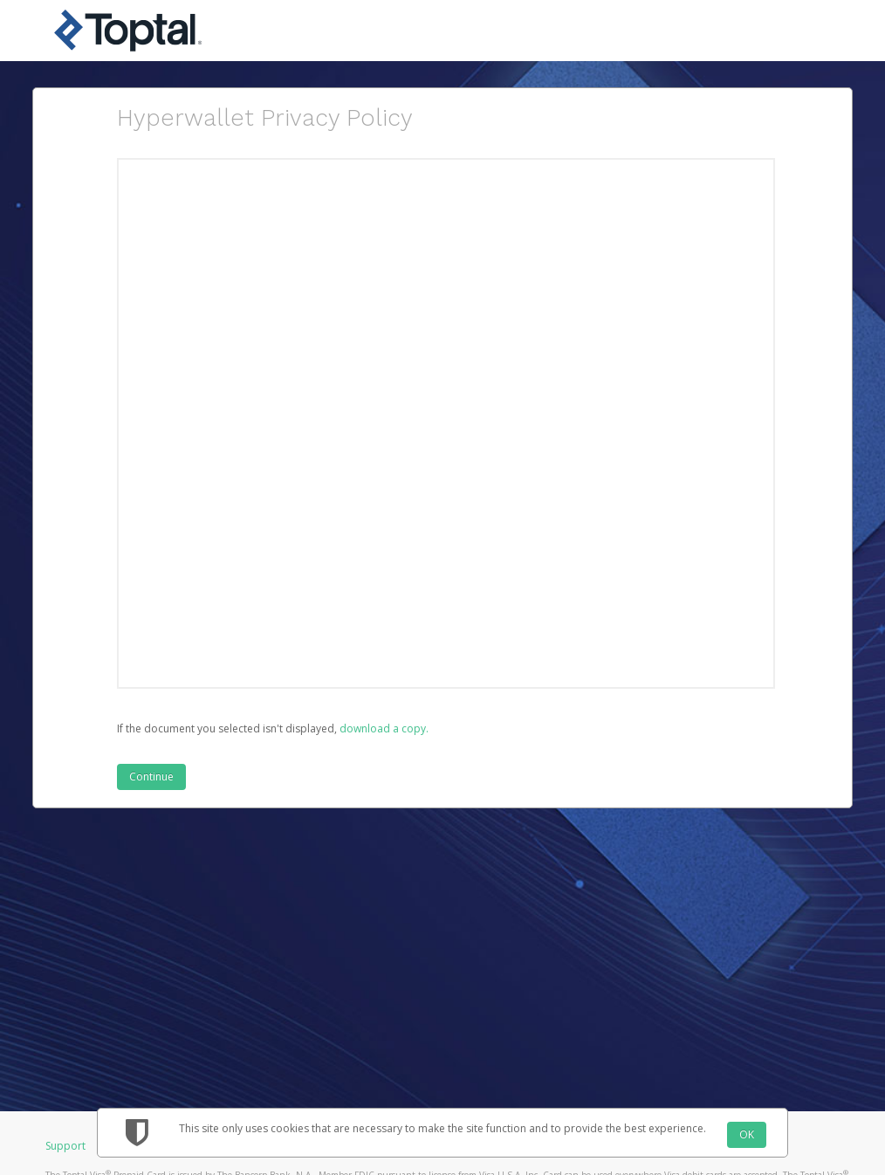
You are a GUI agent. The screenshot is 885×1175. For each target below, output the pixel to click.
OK (746, 1134)
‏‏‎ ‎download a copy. (383, 728)
